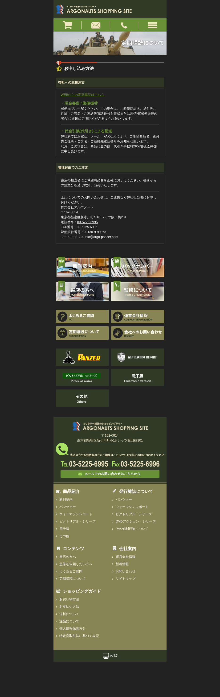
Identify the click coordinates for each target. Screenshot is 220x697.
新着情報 (122, 564)
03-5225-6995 (87, 222)
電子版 (64, 529)
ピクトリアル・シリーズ (77, 521)
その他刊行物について (132, 529)
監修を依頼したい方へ (75, 564)
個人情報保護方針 (72, 628)
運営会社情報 (125, 557)
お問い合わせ (125, 571)
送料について (69, 614)
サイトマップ (125, 578)
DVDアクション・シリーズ (136, 521)
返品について (69, 621)
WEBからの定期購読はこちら (83, 95)
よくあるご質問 (70, 571)
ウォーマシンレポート (75, 514)
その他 (64, 536)
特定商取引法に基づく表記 (79, 636)
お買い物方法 (69, 599)
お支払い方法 (69, 606)
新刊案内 (66, 499)
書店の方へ (67, 557)
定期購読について (72, 578)
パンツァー (67, 507)
